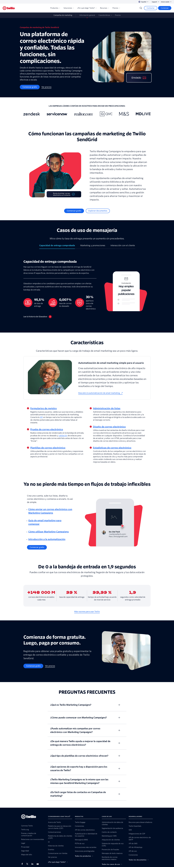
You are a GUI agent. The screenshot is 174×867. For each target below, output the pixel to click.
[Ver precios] (46, 87)
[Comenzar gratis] (30, 87)
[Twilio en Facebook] (23, 864)
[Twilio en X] (28, 864)
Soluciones (69, 8)
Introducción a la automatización (46, 539)
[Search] (141, 8)
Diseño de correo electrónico (109, 426)
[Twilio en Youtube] (38, 863)
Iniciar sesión (166, 2)
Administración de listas (106, 408)
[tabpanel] (87, 290)
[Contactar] (150, 8)
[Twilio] (9, 8)
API (41, 417)
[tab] (57, 246)
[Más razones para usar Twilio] (87, 611)
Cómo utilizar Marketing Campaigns (48, 531)
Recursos (104, 8)
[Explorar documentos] (98, 211)
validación (63, 436)
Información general (87, 15)
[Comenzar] (164, 8)
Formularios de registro (43, 408)
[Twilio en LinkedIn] (33, 864)
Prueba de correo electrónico (46, 429)
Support (155, 2)
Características (104, 15)
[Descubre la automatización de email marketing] (100, 393)
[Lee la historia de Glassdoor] (37, 316)
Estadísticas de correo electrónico (112, 447)
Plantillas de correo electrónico (47, 447)
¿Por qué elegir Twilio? (87, 8)
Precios (116, 8)
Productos (55, 8)
